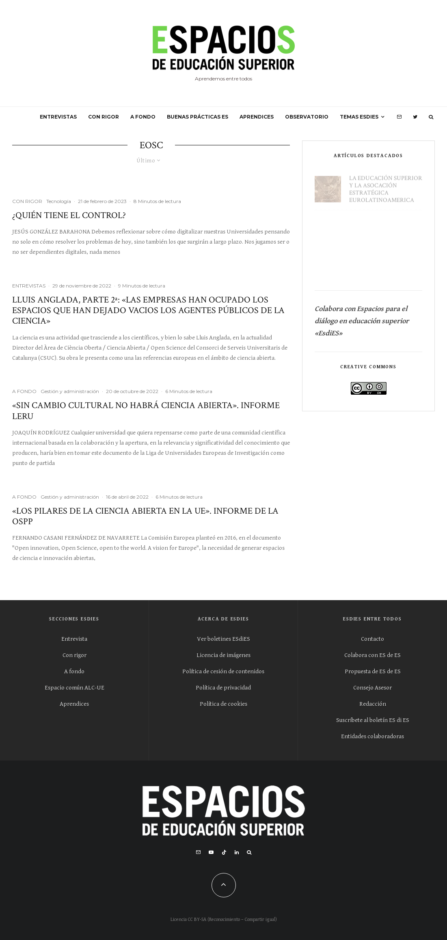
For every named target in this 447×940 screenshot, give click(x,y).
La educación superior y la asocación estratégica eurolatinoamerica (385, 185)
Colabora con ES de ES (372, 655)
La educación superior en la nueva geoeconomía (385, 265)
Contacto (372, 638)
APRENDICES (257, 117)
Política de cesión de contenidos (223, 671)
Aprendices (74, 703)
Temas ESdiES (359, 117)
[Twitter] (415, 117)
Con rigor (74, 655)
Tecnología (58, 201)
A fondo (74, 671)
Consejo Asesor (372, 687)
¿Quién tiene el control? (69, 215)
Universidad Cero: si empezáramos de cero (384, 225)
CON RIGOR (103, 117)
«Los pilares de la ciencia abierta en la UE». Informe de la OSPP (145, 516)
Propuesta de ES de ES (373, 671)
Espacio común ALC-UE (74, 687)
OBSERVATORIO (306, 117)
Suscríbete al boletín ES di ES (372, 720)
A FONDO (142, 117)
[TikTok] (224, 852)
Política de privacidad (223, 687)
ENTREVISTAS (58, 117)
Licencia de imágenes (223, 655)
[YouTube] (211, 852)
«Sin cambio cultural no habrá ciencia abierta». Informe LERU (146, 411)
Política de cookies (223, 703)
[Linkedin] (237, 852)
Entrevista (74, 638)
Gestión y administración (70, 391)
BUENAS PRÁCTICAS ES (197, 117)
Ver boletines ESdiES (223, 638)
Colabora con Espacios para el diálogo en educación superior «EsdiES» (362, 321)
